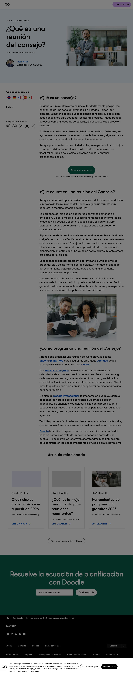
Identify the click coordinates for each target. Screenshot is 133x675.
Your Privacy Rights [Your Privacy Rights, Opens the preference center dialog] (90, 668)
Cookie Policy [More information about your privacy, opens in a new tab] (33, 673)
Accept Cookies (109, 668)
